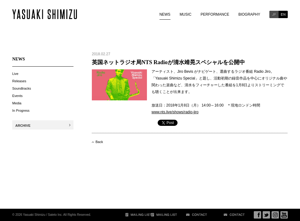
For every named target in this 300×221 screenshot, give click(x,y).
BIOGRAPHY (249, 14)
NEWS (165, 14)
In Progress (20, 110)
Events (17, 96)
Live (15, 74)
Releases (19, 81)
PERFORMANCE (215, 14)
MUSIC (186, 14)
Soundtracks (21, 88)
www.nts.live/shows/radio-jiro (175, 112)
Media (16, 103)
